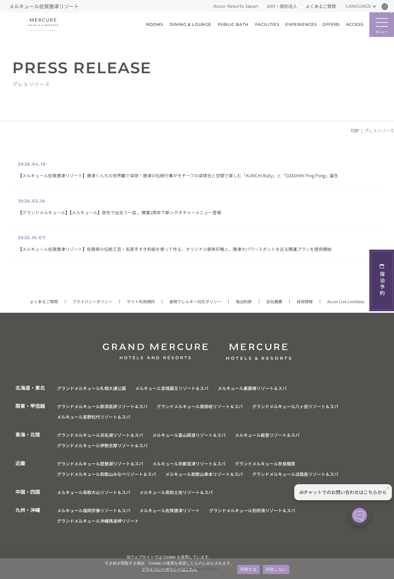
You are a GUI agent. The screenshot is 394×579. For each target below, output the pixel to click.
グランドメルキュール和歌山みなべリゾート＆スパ (106, 474)
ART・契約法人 (282, 6)
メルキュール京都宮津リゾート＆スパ (189, 463)
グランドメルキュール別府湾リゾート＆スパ (252, 510)
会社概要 (274, 301)
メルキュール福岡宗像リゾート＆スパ (93, 510)
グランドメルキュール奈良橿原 (265, 463)
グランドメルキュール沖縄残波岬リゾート (98, 521)
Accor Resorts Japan (235, 6)
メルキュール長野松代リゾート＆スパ (93, 417)
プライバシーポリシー (92, 301)
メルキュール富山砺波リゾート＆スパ (189, 435)
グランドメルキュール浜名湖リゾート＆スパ (100, 435)
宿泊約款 (244, 301)
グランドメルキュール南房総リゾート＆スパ (200, 406)
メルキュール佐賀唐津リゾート (169, 510)
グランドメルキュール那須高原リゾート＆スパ (102, 406)
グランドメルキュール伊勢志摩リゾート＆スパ (102, 445)
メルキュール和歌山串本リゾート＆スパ (204, 474)
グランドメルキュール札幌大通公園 (91, 388)
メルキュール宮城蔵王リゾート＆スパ (171, 388)
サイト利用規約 (141, 301)
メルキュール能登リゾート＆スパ (267, 435)
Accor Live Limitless (345, 301)
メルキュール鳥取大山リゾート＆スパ (93, 492)
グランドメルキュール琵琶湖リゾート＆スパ (100, 463)
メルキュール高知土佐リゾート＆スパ (176, 492)
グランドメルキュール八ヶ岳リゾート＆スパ (295, 406)
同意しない (276, 569)
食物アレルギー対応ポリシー (195, 301)
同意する (248, 569)
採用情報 (305, 301)
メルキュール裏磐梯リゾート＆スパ (252, 388)
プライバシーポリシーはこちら (169, 569)
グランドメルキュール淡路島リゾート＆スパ (295, 474)
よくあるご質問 (321, 6)
